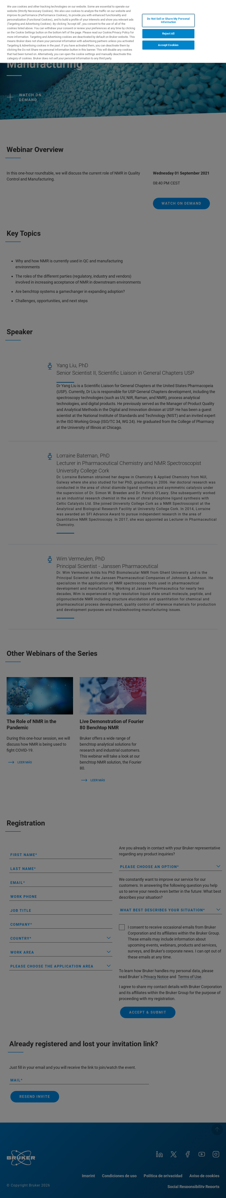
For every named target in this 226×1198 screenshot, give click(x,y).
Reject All (168, 33)
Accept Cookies (168, 45)
